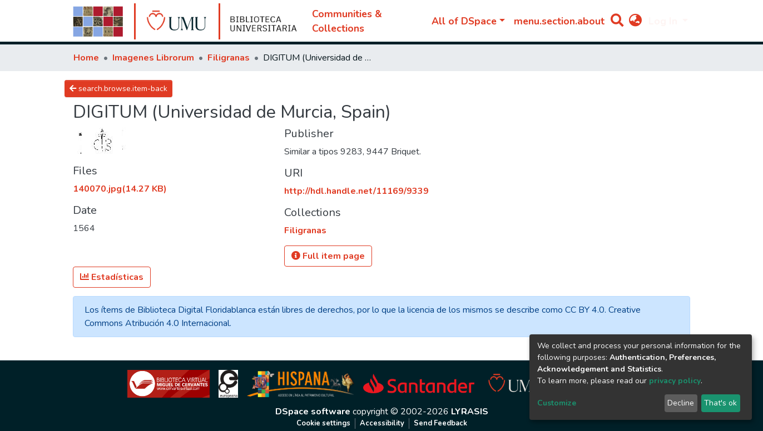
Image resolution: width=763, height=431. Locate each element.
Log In (664, 21)
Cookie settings (323, 423)
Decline (680, 403)
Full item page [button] (328, 256)
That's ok (720, 403)
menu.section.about (559, 21)
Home (86, 58)
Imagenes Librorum (153, 58)
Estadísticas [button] (111, 277)
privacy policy (675, 380)
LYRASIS (469, 411)
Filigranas (228, 58)
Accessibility (382, 423)
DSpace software (312, 411)
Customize (556, 403)
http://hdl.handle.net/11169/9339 (356, 191)
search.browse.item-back (118, 88)
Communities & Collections (347, 21)
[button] (635, 21)
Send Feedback (440, 423)
